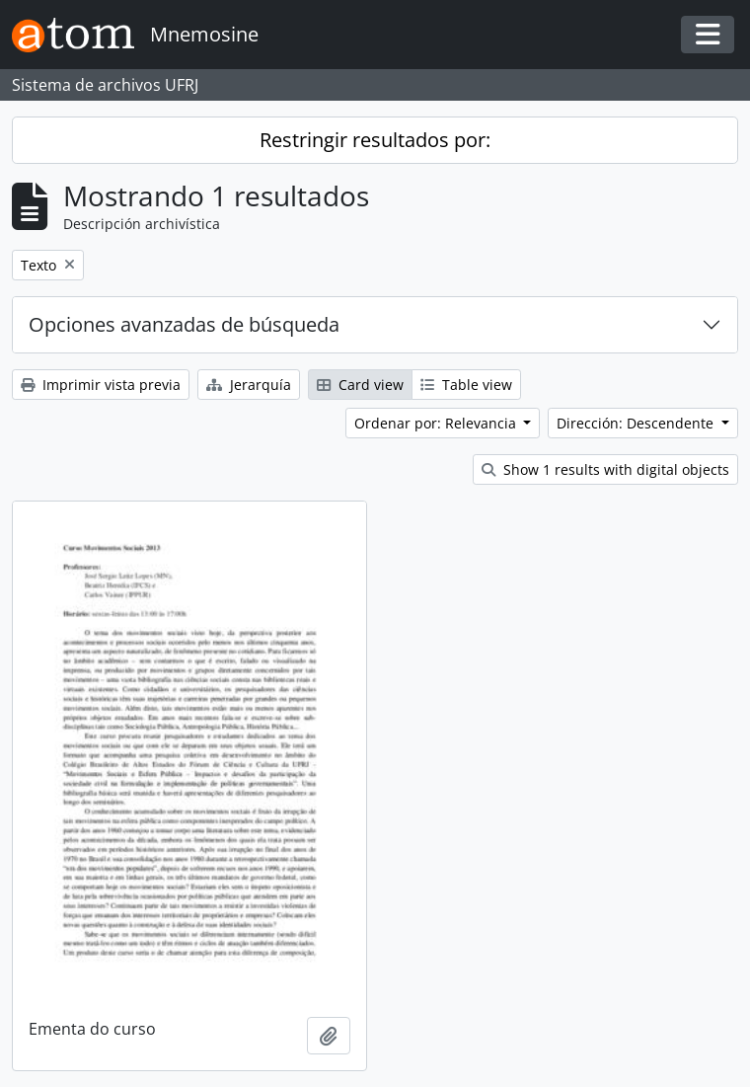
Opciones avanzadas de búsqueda (184, 324)
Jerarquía (248, 384)
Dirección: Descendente (637, 423)
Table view (466, 384)
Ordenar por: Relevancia (437, 423)
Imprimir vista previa (101, 384)
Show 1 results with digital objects (605, 469)
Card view (360, 384)
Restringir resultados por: (375, 139)
